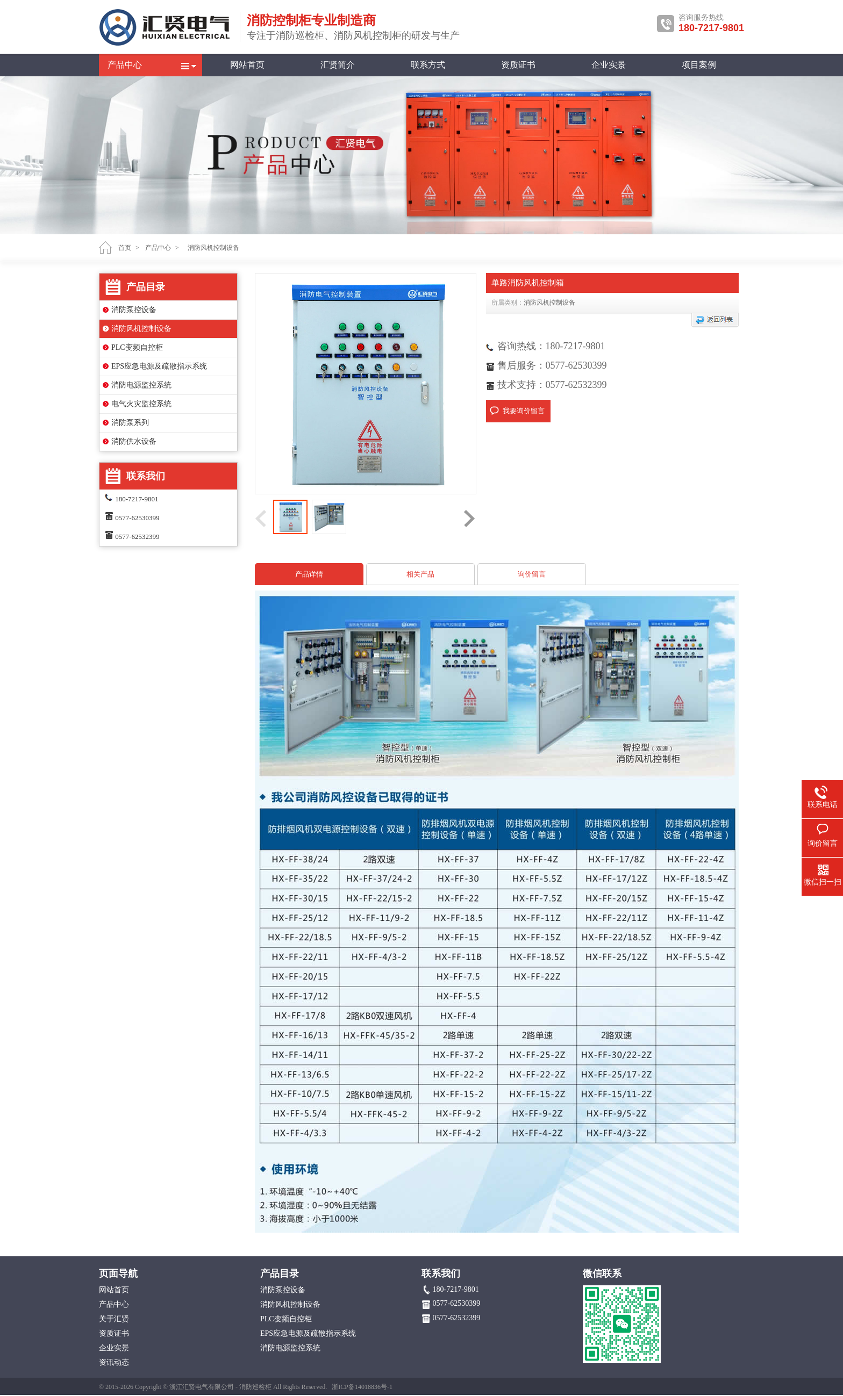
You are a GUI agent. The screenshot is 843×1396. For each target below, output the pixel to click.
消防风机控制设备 (141, 329)
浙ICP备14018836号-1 (362, 1387)
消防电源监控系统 (141, 385)
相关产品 (420, 574)
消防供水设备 (133, 441)
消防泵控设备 (133, 310)
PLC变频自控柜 (137, 347)
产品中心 (125, 64)
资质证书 (518, 64)
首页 (124, 247)
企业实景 (608, 64)
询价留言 (532, 574)
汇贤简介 (337, 64)
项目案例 (699, 64)
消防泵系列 (130, 423)
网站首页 (247, 64)
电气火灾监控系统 (141, 404)
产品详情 (309, 574)
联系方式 (428, 64)
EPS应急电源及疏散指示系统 (159, 366)
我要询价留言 (524, 411)
